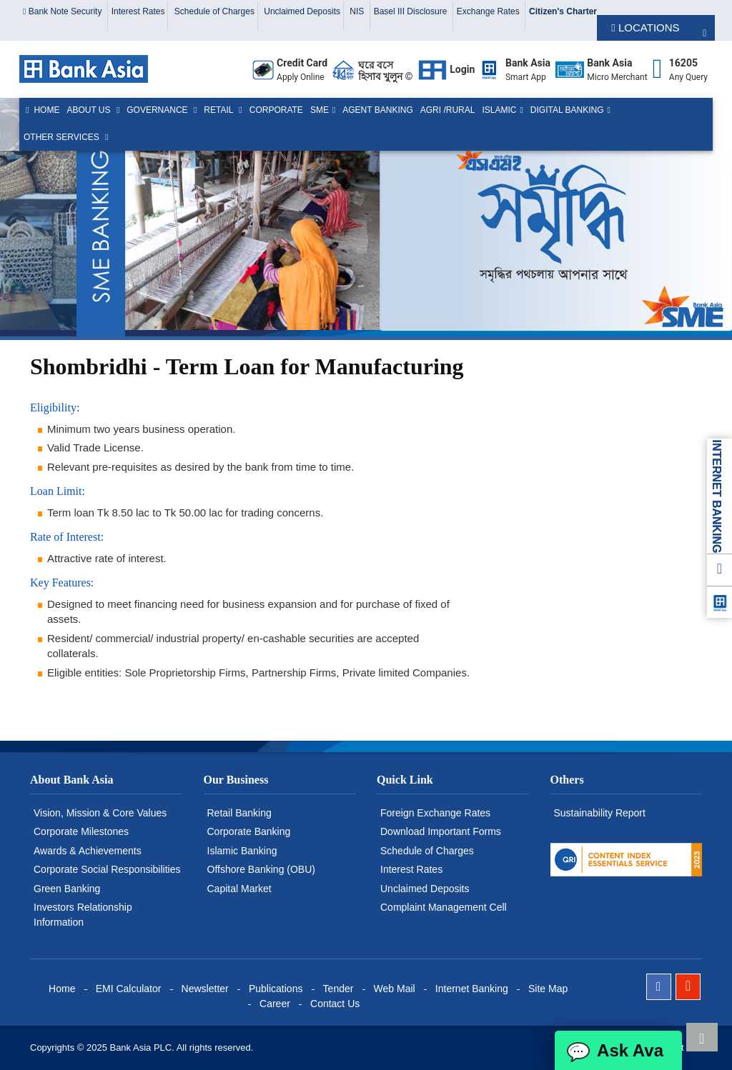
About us (89, 110)
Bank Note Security (63, 11)
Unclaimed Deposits (302, 11)
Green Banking (67, 888)
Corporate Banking (249, 831)
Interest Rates (138, 11)
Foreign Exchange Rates (435, 813)
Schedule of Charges (214, 11)
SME (319, 110)
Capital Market (239, 888)
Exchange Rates (489, 11)
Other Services (63, 137)
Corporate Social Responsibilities (107, 869)
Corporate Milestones (81, 831)
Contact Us (335, 1003)
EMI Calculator (129, 988)
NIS (358, 11)
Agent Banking (377, 110)
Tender (338, 988)
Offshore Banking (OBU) (261, 869)
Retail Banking (239, 813)
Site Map (548, 988)
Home (41, 110)
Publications (276, 988)
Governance (158, 110)
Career (274, 1003)
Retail (219, 110)
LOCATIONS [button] (645, 27)
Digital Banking (567, 110)
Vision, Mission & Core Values (100, 813)
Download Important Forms (440, 831)
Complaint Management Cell (443, 907)
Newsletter (205, 988)
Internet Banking (471, 988)
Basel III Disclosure (412, 11)
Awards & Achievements (88, 850)
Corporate (276, 110)
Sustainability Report (600, 813)
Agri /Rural (447, 110)
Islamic (499, 110)
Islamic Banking (242, 850)
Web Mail (394, 988)
